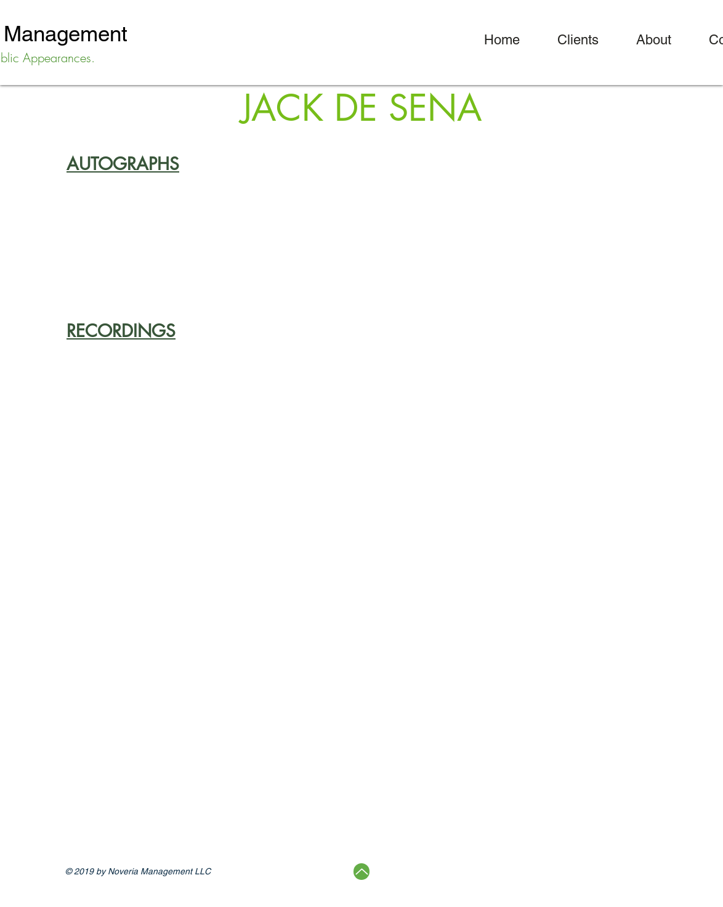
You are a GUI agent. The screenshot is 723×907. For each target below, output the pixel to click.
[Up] (361, 871)
